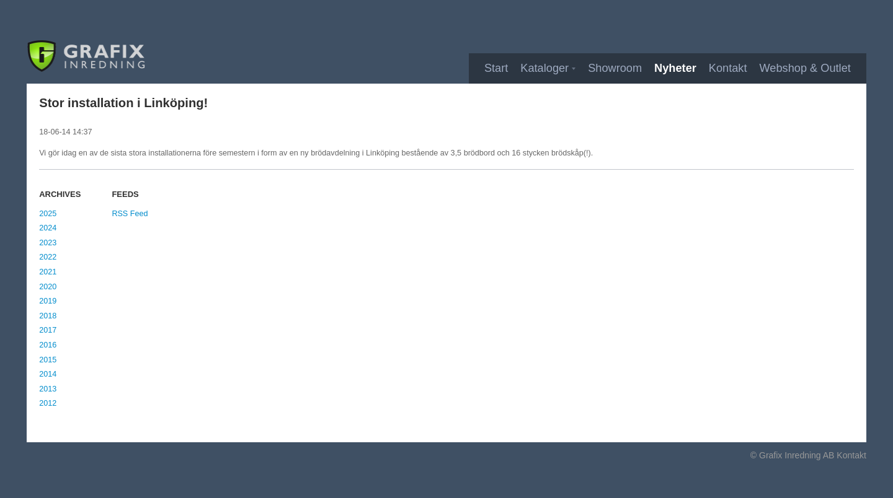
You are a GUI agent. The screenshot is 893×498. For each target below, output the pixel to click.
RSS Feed (130, 213)
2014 (47, 374)
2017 (47, 330)
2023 (47, 242)
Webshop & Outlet (805, 68)
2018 (47, 316)
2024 (47, 228)
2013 (47, 389)
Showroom (615, 68)
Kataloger (544, 68)
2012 (47, 403)
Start (496, 68)
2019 (47, 301)
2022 (47, 257)
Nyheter (675, 68)
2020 (47, 286)
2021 (47, 272)
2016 (47, 345)
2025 (47, 213)
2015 (47, 360)
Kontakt (728, 68)
